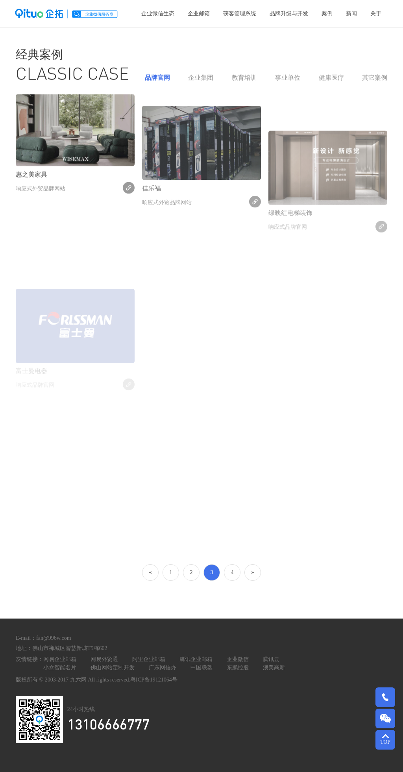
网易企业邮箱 (59, 659)
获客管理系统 (239, 14)
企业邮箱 (199, 14)
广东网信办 (162, 667)
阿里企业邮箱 (148, 659)
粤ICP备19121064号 (153, 680)
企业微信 (238, 659)
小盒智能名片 (59, 667)
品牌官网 (157, 82)
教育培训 (244, 82)
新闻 (351, 14)
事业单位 (287, 82)
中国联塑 (201, 667)
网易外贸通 (104, 659)
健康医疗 (331, 82)
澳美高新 (274, 667)
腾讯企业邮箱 (196, 659)
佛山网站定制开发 (113, 667)
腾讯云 (271, 659)
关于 (375, 14)
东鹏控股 (238, 667)
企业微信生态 (157, 14)
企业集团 (200, 82)
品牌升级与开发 (289, 14)
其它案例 (374, 82)
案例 (327, 14)
